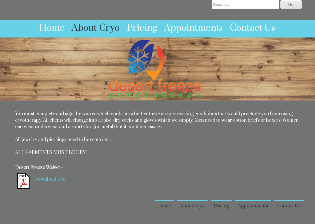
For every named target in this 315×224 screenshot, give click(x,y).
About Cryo (96, 28)
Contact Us (252, 28)
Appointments (193, 28)
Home (52, 28)
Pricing (142, 28)
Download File (49, 179)
